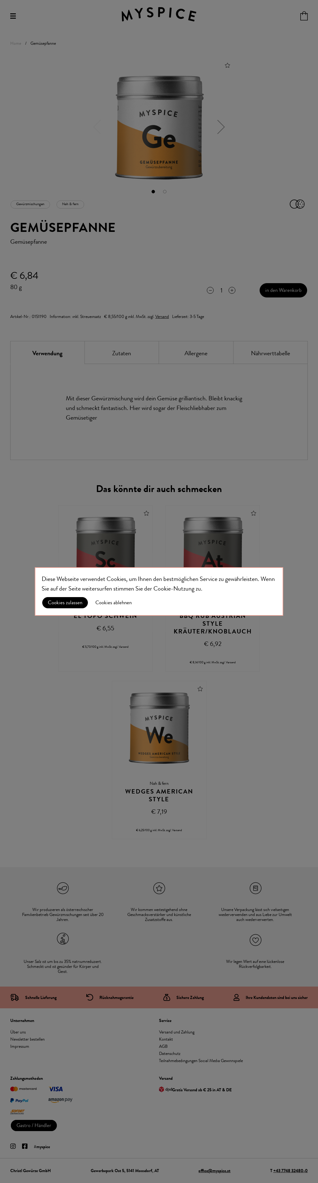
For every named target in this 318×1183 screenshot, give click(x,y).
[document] (159, 591)
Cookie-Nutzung (173, 588)
